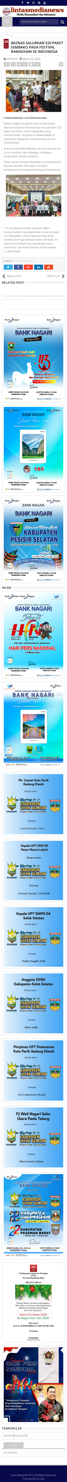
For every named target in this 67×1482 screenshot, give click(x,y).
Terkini (13, 1445)
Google (40, 1478)
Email (34, 64)
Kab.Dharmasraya (23, 260)
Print (22, 64)
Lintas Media (18, 1475)
